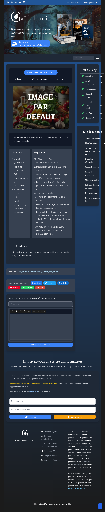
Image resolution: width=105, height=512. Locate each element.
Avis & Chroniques (89, 82)
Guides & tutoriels (89, 95)
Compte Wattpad (50, 455)
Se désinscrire (75, 416)
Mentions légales (50, 431)
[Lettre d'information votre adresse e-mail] (52, 410)
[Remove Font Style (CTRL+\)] (29, 311)
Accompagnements (92, 138)
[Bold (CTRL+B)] (12, 311)
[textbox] (41, 326)
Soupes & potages (92, 167)
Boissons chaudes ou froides (92, 186)
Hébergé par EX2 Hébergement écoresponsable (52, 504)
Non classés (89, 118)
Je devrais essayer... (92, 193)
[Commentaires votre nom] (40, 304)
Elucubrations (90, 89)
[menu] (97, 58)
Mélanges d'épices (92, 180)
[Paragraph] (43, 311)
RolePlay (88, 113)
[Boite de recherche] (83, 58)
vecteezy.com (78, 464)
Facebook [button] (36, 283)
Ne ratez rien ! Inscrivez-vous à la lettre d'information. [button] (30, 43)
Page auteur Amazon (51, 460)
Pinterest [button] (14, 287)
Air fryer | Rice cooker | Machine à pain (92, 151)
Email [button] (40, 287)
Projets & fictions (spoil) (89, 105)
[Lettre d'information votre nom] (52, 401)
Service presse (88, 2)
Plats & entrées (91, 143)
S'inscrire (30, 416)
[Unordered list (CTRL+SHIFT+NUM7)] (34, 311)
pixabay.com (87, 461)
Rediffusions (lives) (74, 2)
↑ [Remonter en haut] (100, 506)
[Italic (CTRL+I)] (16, 311)
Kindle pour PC (49, 451)
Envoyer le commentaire (40, 344)
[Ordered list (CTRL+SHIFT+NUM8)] (38, 311)
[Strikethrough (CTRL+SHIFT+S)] (25, 311)
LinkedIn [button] (63, 283)
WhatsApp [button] (28, 287)
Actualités (89, 76)
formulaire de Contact (76, 488)
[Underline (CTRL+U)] (21, 311)
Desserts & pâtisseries (89, 160)
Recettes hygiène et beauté (92, 199)
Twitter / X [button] (49, 283)
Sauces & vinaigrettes (89, 173)
